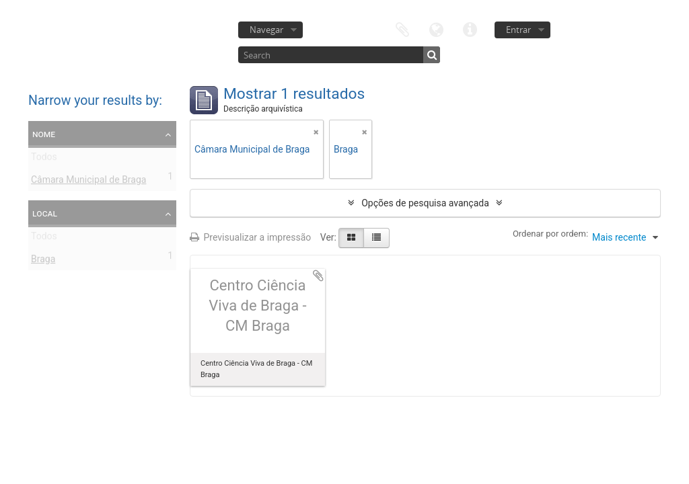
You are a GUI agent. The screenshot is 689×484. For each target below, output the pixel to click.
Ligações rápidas (469, 28)
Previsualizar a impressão (250, 237)
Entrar (518, 30)
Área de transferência (402, 28)
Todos (44, 159)
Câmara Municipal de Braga (88, 182)
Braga (43, 261)
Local (44, 213)
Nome (43, 133)
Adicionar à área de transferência (318, 275)
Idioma (436, 28)
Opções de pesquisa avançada (425, 203)
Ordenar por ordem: (550, 234)
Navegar (266, 30)
